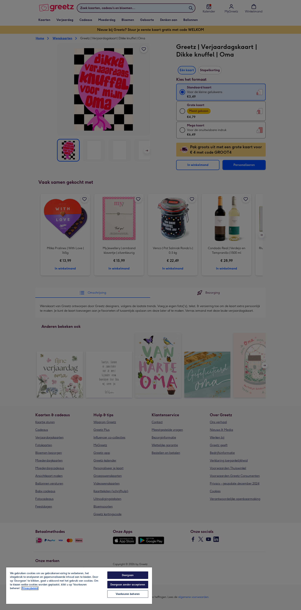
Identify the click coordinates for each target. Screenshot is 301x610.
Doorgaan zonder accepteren (127, 584)
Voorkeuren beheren (128, 594)
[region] (79, 585)
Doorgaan (128, 575)
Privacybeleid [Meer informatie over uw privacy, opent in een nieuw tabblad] (30, 588)
